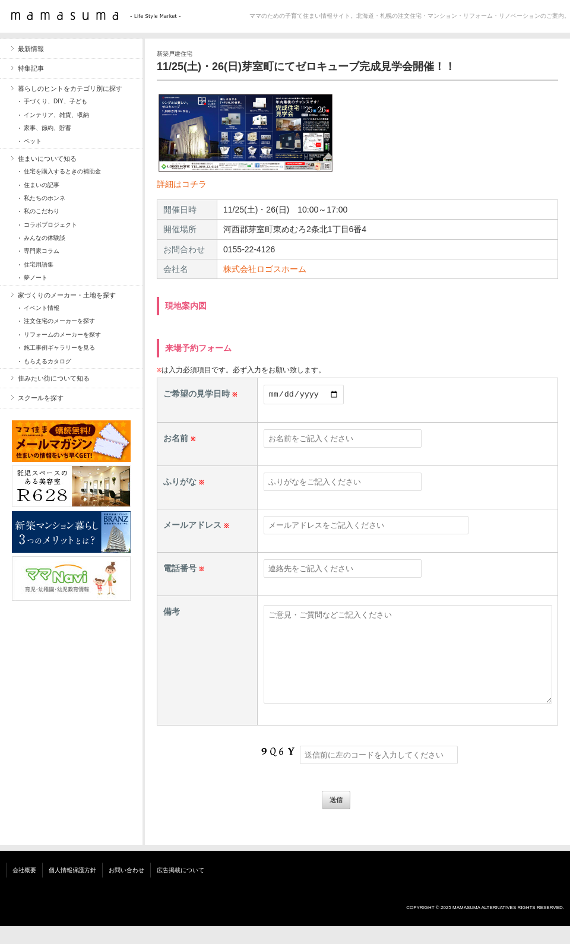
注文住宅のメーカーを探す (59, 321)
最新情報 (31, 48)
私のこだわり (41, 211)
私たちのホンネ (44, 198)
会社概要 (24, 888)
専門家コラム (41, 251)
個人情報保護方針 (72, 888)
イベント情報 (41, 308)
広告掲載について (180, 888)
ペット (33, 141)
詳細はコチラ (182, 184)
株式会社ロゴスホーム (264, 269)
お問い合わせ (126, 888)
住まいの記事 (41, 185)
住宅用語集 (38, 264)
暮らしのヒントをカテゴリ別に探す (70, 88)
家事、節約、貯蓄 (47, 128)
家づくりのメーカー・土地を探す (67, 295)
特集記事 (31, 68)
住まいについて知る (47, 158)
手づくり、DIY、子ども (55, 101)
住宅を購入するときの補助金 (62, 171)
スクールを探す (41, 397)
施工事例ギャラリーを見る (59, 347)
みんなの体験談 (44, 238)
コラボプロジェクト (50, 224)
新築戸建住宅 (174, 53)
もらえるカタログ (47, 361)
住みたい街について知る (54, 378)
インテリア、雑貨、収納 (56, 115)
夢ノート (36, 277)
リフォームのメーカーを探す (62, 334)
